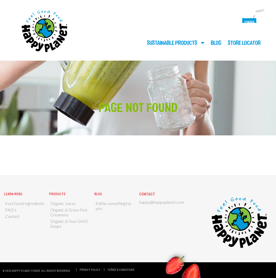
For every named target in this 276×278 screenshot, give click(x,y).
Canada (249, 21)
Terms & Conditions (121, 269)
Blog (216, 42)
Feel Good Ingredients (24, 203)
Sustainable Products (172, 42)
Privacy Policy (90, 269)
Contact (12, 216)
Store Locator (244, 42)
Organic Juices (63, 203)
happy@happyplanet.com (161, 202)
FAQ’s (10, 209)
